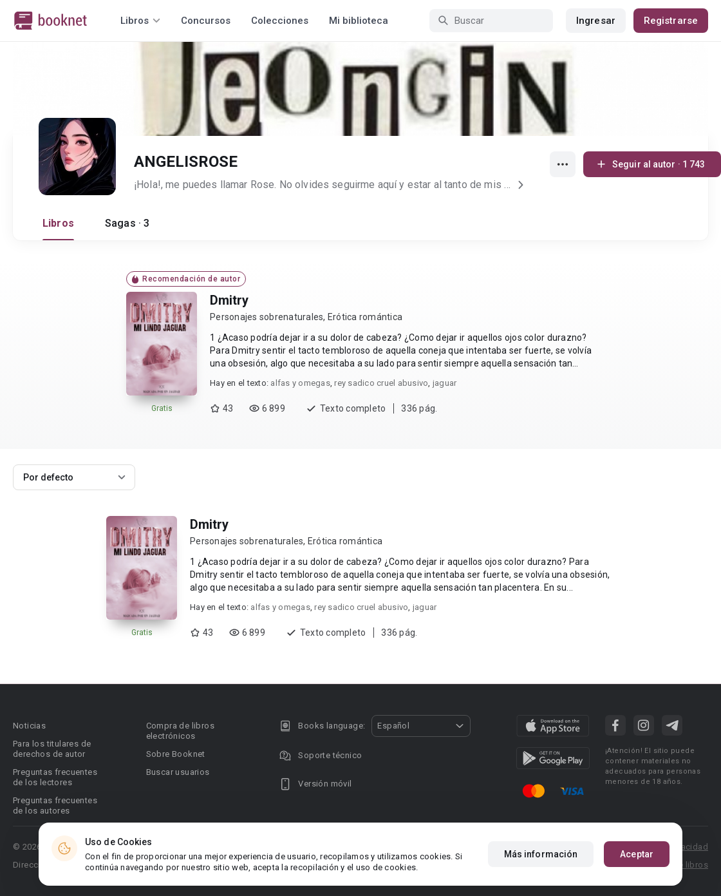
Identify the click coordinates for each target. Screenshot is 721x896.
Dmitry (229, 300)
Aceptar (636, 857)
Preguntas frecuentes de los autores (55, 805)
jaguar (445, 383)
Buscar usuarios (178, 772)
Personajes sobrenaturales (266, 317)
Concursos (205, 20)
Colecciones (279, 20)
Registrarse (671, 20)
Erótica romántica (365, 317)
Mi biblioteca (358, 20)
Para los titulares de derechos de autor (52, 749)
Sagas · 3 (127, 223)
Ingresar (595, 20)
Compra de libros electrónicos (180, 731)
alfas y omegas (300, 383)
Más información (541, 857)
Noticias (29, 725)
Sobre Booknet (175, 754)
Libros (58, 223)
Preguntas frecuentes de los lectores (55, 777)
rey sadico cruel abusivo (381, 383)
